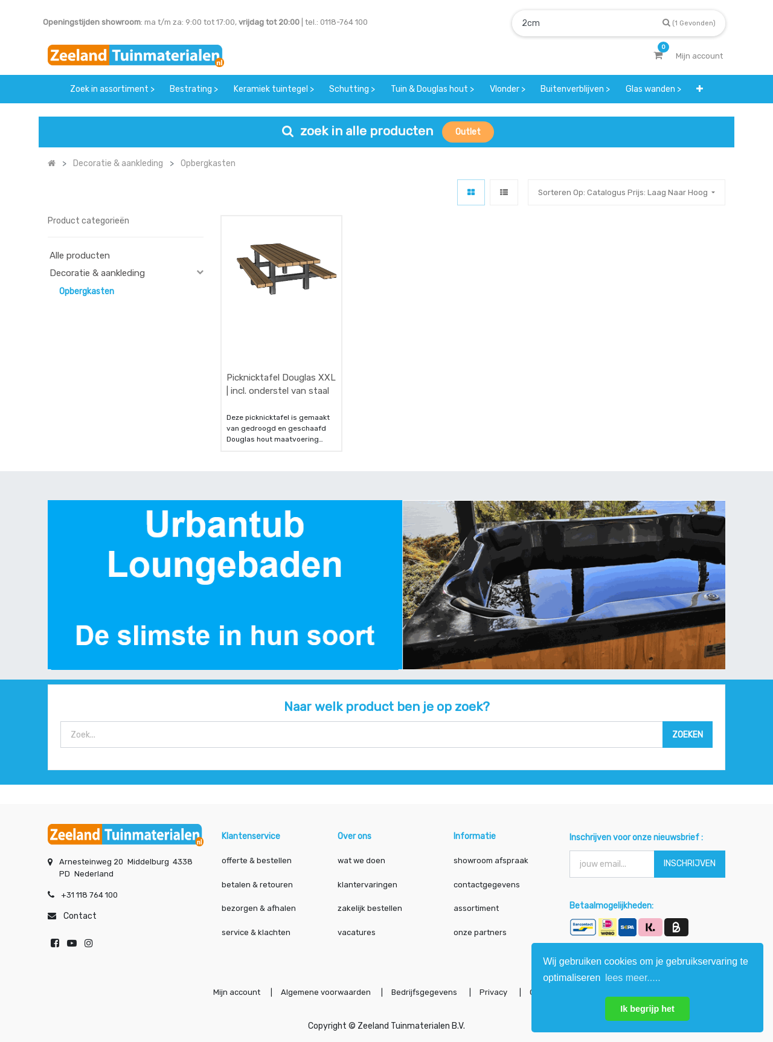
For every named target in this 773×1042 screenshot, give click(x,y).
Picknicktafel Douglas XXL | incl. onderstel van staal (281, 384)
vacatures (357, 932)
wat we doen (361, 860)
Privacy (494, 992)
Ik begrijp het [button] (647, 1009)
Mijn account (236, 992)
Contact (80, 916)
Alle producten (80, 255)
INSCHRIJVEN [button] (690, 863)
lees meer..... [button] (633, 978)
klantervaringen (367, 884)
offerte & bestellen (257, 860)
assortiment (476, 908)
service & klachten (256, 932)
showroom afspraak (491, 860)
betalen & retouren (257, 884)
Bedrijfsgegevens (425, 992)
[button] (700, 89)
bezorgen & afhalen (259, 908)
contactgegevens (487, 884)
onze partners (480, 932)
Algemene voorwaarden (326, 992)
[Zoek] (689, 23)
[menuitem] (112, 89)
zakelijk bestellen (370, 908)
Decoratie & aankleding (97, 273)
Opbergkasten (86, 291)
